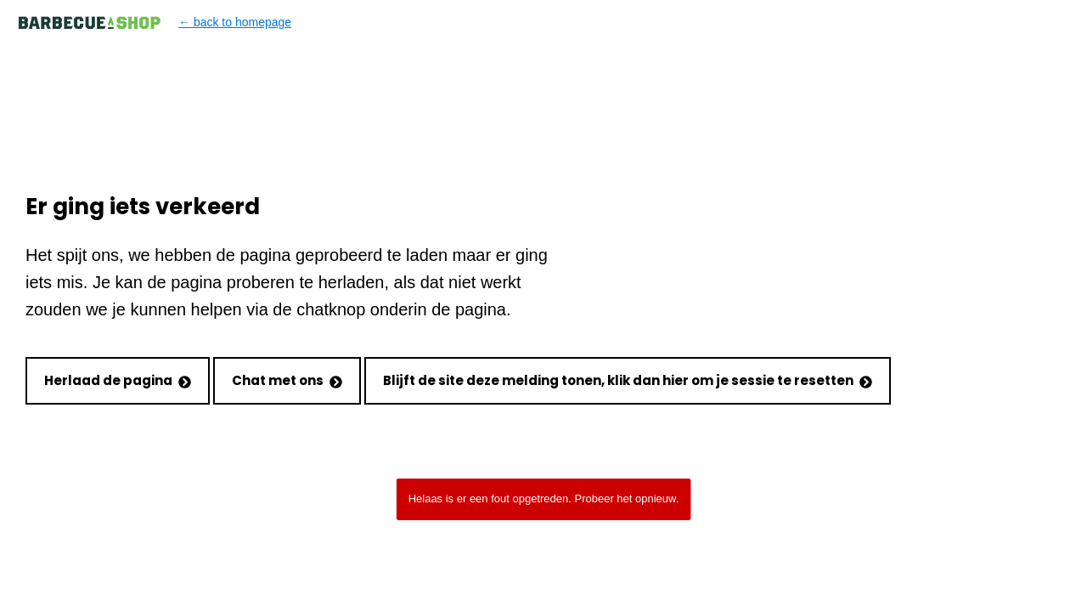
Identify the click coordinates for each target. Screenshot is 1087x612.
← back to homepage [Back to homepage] (154, 22)
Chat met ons (287, 380)
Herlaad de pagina (117, 380)
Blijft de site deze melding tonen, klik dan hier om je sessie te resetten (627, 380)
